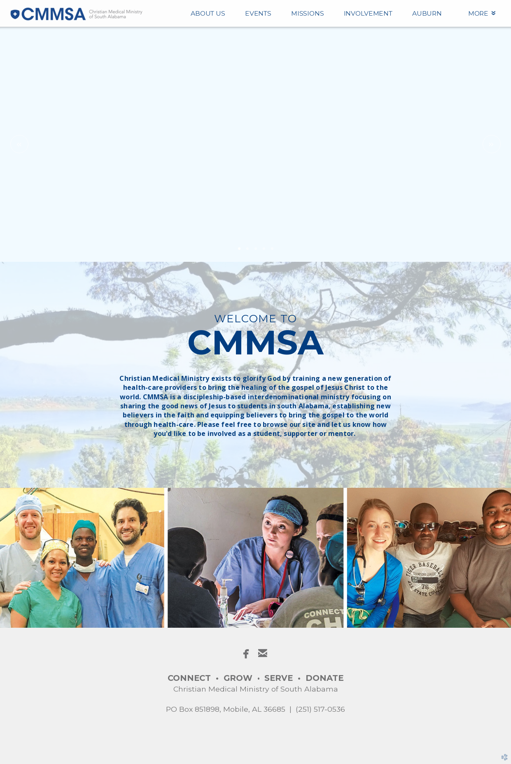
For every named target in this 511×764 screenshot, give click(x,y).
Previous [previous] (19, 144)
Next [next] (492, 144)
